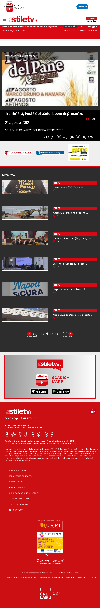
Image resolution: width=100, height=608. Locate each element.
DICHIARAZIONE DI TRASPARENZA (24, 493)
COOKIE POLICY (16, 510)
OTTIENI (82, 6)
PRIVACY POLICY (16, 482)
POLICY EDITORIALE (17, 470)
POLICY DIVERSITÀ (17, 487)
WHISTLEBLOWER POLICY (20, 504)
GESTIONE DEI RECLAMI (19, 499)
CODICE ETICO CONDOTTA (20, 476)
